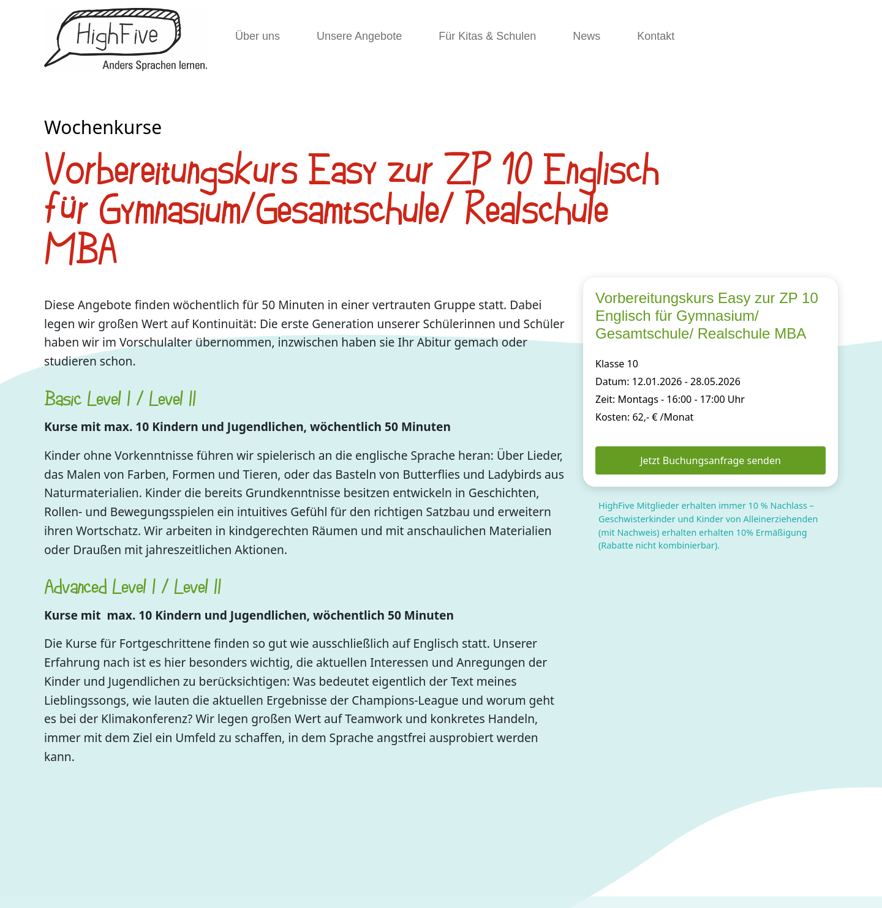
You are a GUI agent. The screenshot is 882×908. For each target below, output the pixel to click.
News (586, 36)
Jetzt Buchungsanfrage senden (710, 460)
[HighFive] (125, 39)
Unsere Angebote (359, 36)
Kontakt (655, 36)
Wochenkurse (103, 127)
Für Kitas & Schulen (487, 36)
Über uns (257, 36)
